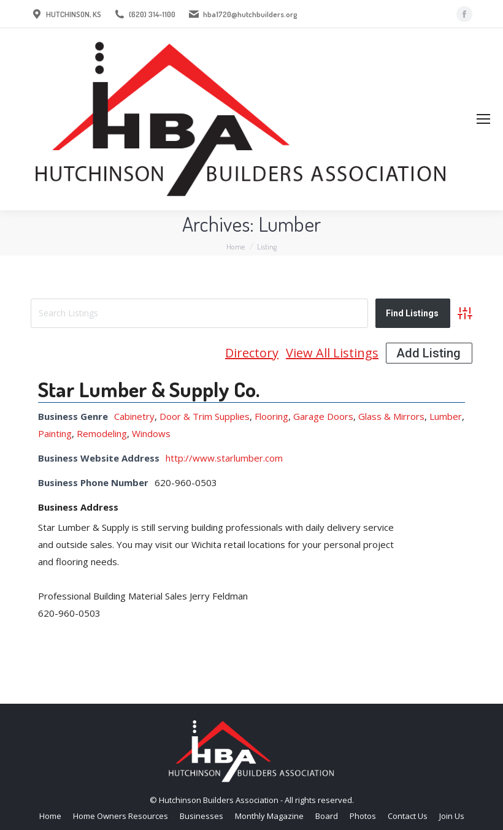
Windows (151, 433)
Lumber (445, 416)
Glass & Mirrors (391, 416)
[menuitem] (50, 816)
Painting (55, 433)
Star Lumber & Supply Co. (148, 389)
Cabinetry (134, 416)
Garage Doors (323, 416)
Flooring (271, 416)
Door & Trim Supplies (204, 416)
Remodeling (102, 433)
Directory (251, 353)
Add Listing (428, 353)
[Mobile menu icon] (483, 119)
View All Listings (332, 353)
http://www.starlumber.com (224, 458)
